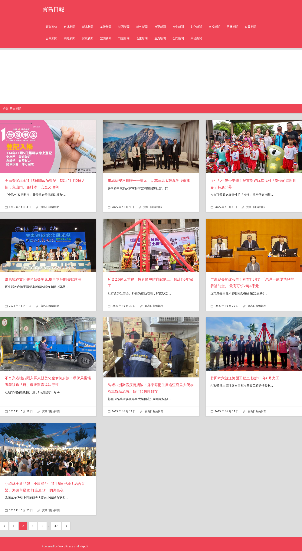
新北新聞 (87, 26)
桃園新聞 (124, 26)
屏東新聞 (87, 38)
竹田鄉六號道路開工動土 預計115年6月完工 (246, 378)
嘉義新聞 (250, 26)
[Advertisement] (151, 76)
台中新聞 (178, 26)
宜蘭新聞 (105, 38)
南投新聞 (214, 26)
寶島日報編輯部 (50, 207)
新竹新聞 (142, 26)
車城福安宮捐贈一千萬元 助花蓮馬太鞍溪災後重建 (151, 180)
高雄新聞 (69, 38)
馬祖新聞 (196, 38)
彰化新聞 (196, 26)
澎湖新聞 (160, 38)
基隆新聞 (105, 26)
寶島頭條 (51, 26)
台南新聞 (51, 38)
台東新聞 (142, 38)
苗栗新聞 (160, 26)
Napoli (84, 546)
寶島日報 (54, 9)
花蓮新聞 (124, 38)
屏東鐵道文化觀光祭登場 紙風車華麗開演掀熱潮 (45, 279)
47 (56, 525)
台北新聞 (69, 26)
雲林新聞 (232, 26)
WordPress (65, 546)
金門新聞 (178, 38)
